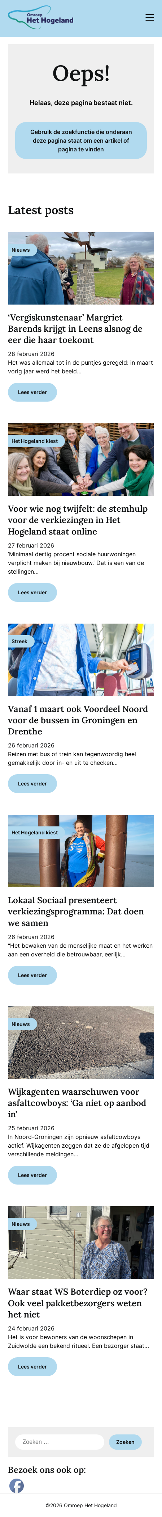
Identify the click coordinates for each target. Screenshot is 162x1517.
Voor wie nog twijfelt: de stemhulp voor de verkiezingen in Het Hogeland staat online (78, 520)
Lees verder (32, 392)
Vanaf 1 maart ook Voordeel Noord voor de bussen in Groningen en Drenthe (78, 720)
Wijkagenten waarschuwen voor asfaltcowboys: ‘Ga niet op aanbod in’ (77, 1103)
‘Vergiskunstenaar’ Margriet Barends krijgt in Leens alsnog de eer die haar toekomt (75, 328)
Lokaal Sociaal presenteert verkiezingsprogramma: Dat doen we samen (76, 911)
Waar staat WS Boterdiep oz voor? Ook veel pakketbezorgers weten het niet (78, 1303)
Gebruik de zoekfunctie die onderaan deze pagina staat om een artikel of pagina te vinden (81, 140)
